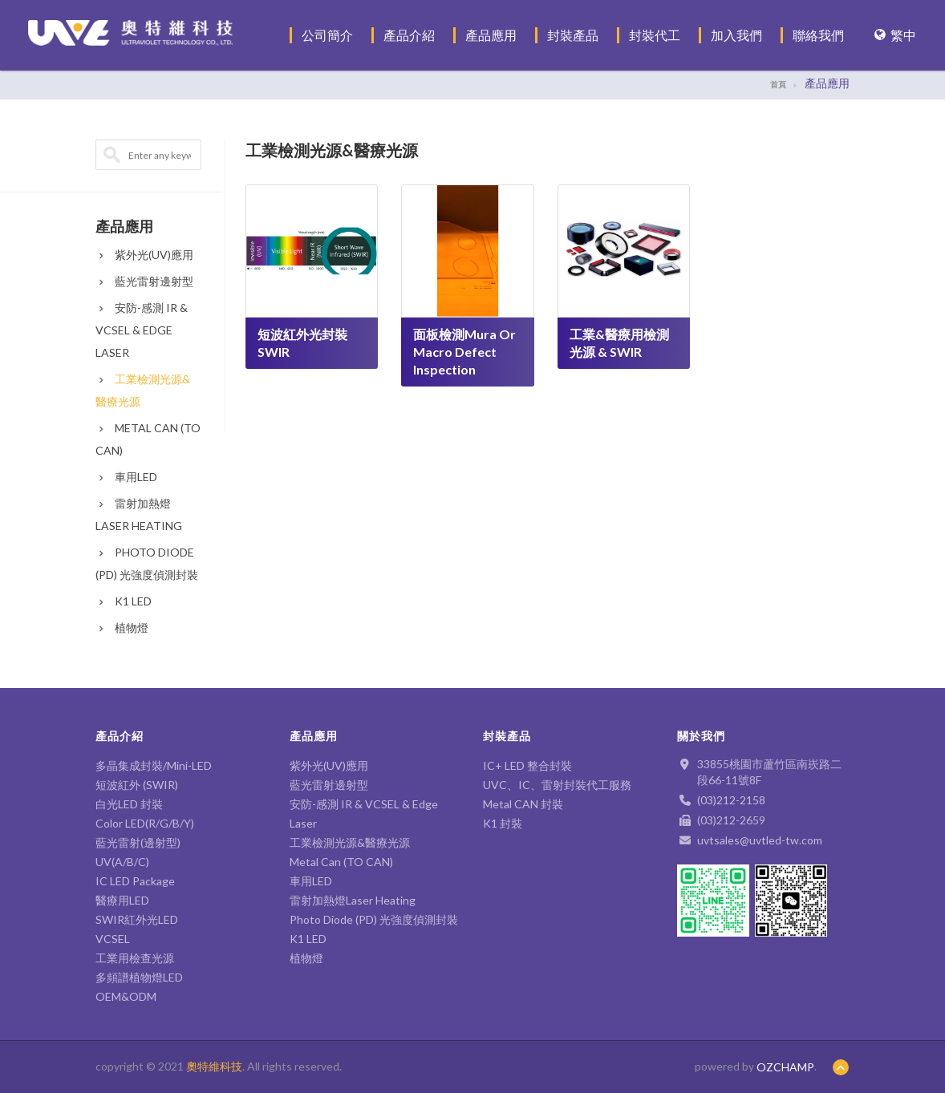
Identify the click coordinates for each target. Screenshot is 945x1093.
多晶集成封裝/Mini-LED (153, 765)
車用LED (126, 477)
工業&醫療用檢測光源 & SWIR (619, 342)
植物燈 (121, 627)
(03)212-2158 (731, 800)
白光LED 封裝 (134, 804)
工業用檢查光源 (134, 958)
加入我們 (736, 35)
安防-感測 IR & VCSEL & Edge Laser (141, 330)
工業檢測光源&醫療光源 (350, 842)
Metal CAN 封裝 (523, 804)
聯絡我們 (818, 35)
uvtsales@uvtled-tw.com (759, 840)
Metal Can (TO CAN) (341, 861)
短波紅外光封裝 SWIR (302, 342)
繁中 (895, 35)
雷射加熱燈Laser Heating (353, 900)
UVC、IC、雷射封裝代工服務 (557, 784)
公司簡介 (327, 35)
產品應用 (491, 35)
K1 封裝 (502, 823)
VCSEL (112, 938)
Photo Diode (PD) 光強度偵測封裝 (374, 919)
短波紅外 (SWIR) (136, 784)
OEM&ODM (125, 996)
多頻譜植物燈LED (139, 977)
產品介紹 (409, 35)
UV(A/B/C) (122, 861)
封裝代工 (654, 35)
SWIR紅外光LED (136, 919)
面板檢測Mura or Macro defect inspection (464, 351)
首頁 (778, 84)
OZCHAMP (785, 1067)
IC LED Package (135, 881)
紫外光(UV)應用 (144, 254)
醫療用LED (122, 900)
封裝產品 (572, 35)
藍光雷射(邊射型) (137, 842)
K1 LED (123, 601)
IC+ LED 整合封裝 (527, 765)
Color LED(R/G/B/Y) (144, 823)
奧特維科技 (214, 1066)
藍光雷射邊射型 (144, 281)
